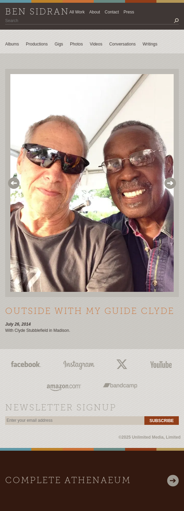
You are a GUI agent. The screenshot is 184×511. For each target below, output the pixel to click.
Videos (96, 44)
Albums (12, 44)
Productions (37, 44)
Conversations (122, 44)
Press (128, 12)
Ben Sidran (37, 12)
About (94, 12)
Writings (150, 44)
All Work (76, 12)
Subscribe (162, 420)
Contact (112, 12)
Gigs (58, 44)
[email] (74, 420)
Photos (76, 44)
